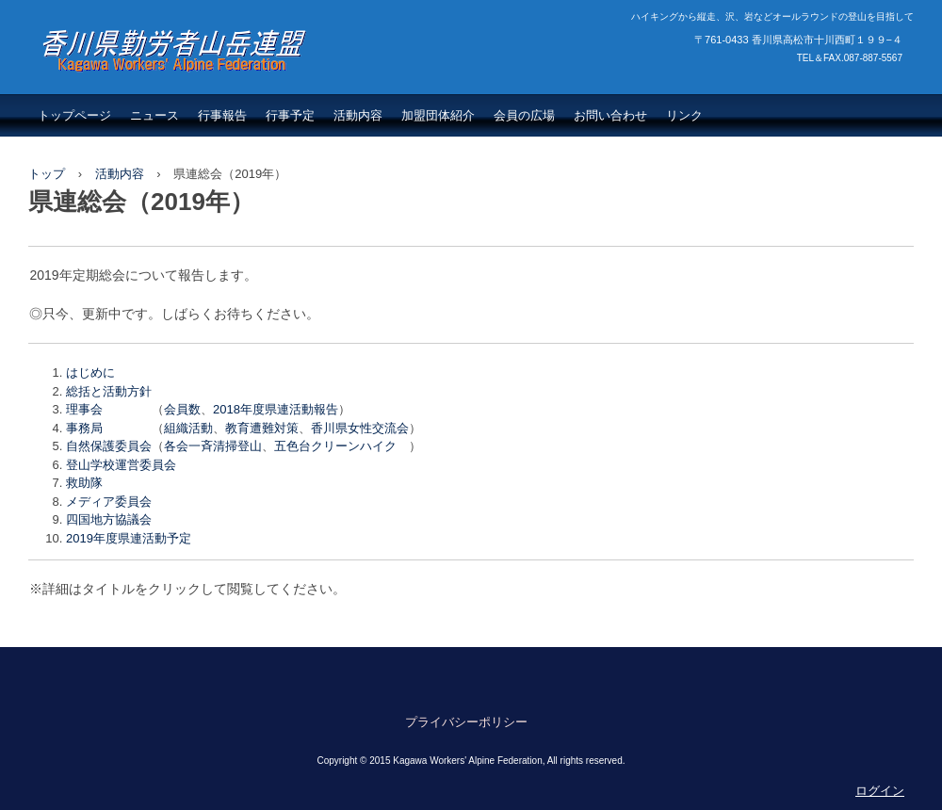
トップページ (74, 115)
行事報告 (222, 115)
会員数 (182, 409)
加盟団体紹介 (438, 115)
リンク (684, 115)
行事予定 (290, 115)
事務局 (84, 428)
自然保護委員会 (109, 446)
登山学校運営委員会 (121, 465)
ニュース (154, 115)
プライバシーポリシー (466, 722)
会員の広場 (524, 115)
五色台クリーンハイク (341, 446)
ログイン (879, 791)
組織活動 (188, 428)
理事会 (84, 409)
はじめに (90, 372)
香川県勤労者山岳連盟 (150, 90)
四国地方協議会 (109, 519)
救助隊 (84, 483)
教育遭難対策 (262, 428)
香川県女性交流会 (360, 428)
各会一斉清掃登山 (213, 446)
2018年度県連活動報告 (275, 409)
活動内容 (357, 115)
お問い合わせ (610, 115)
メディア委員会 (109, 501)
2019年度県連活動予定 (128, 538)
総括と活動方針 (109, 391)
